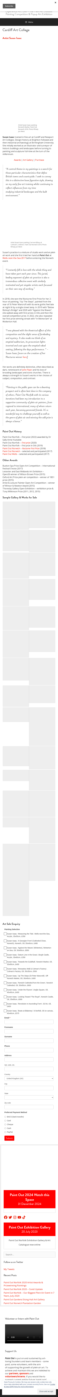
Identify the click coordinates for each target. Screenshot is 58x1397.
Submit (9, 1138)
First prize (26, 442)
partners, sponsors (19, 1373)
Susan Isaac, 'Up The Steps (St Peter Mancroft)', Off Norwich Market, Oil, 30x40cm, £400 (26, 977)
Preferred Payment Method (15, 1112)
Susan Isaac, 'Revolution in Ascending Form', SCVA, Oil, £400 (27, 1005)
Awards (17, 160)
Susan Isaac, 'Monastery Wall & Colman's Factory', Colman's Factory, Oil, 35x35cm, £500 (25, 970)
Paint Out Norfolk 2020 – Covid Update (23, 1289)
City (5, 1084)
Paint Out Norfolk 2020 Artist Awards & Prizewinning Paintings (23, 1284)
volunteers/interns (15, 1376)
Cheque (8, 1124)
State (6, 1093)
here (25, 357)
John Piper (27, 369)
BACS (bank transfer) (14, 1117)
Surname (8, 1037)
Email (7, 1018)
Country (7, 1074)
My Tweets (9, 1269)
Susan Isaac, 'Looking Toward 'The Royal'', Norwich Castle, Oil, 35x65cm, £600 (28, 998)
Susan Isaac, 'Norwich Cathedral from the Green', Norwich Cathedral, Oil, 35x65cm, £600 (28, 984)
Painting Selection (12, 929)
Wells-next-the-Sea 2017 (14, 258)
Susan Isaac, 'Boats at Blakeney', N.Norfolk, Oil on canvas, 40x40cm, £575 (28, 1012)
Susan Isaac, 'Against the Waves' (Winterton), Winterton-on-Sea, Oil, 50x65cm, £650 (28, 949)
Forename (8, 1027)
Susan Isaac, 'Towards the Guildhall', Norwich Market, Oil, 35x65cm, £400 (28, 963)
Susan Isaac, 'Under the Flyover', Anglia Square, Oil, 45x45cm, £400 (26, 991)
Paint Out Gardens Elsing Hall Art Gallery (24, 1299)
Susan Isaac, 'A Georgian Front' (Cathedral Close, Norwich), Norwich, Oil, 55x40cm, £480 (25, 942)
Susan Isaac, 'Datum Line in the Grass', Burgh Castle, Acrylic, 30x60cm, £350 (26, 956)
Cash (7, 1128)
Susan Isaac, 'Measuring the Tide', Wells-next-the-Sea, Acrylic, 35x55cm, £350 (27, 935)
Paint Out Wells (10, 454)
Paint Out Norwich (11, 448)
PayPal (8, 1132)
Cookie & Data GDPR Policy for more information (29, 1385)
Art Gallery (28, 160)
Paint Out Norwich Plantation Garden (22, 1303)
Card (7, 1121)
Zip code (7, 1103)
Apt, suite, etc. (9, 1065)
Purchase (39, 160)
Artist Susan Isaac (12, 38)
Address (8, 1055)
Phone (7, 1046)
